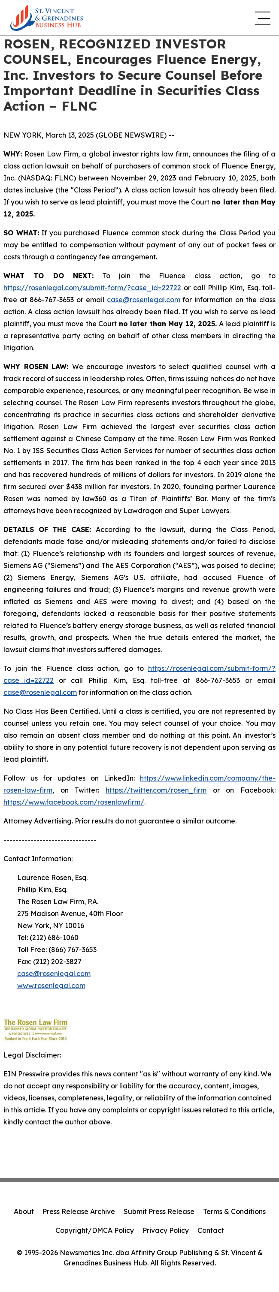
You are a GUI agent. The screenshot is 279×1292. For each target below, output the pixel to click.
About (24, 1211)
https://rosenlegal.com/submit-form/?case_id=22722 (92, 287)
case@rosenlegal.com (143, 299)
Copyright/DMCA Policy (94, 1230)
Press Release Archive (78, 1211)
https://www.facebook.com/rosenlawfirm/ (73, 802)
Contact (210, 1230)
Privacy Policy (166, 1230)
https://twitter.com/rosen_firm (156, 790)
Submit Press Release (159, 1211)
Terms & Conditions (234, 1211)
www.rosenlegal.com (51, 985)
